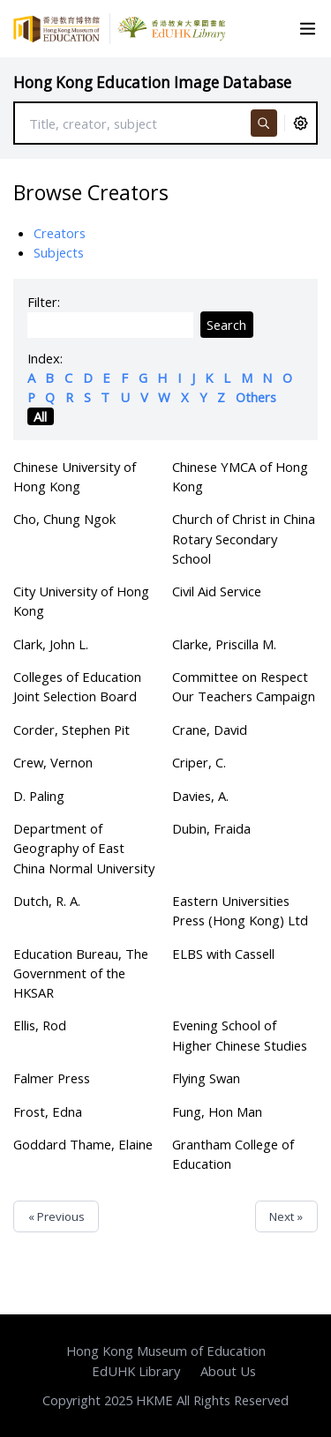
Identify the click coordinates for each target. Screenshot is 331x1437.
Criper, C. (199, 762)
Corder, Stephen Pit (71, 729)
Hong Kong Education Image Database (152, 82)
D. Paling (38, 796)
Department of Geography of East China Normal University (83, 848)
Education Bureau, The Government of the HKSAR (80, 973)
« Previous (56, 1216)
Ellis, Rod (39, 1025)
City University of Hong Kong (81, 600)
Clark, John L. (50, 644)
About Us (228, 1371)
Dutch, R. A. (46, 900)
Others (256, 397)
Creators (60, 233)
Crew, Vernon (53, 762)
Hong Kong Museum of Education (166, 1350)
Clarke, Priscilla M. (224, 644)
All (40, 416)
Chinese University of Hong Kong (74, 476)
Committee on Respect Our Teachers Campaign (243, 686)
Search (226, 324)
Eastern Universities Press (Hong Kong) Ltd (240, 910)
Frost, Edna (47, 1111)
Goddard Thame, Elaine (83, 1144)
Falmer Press (51, 1078)
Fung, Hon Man (217, 1111)
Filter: (43, 302)
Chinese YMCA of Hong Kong (240, 476)
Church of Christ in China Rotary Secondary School (243, 538)
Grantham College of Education (233, 1153)
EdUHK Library (136, 1371)
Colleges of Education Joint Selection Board (77, 686)
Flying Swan (206, 1078)
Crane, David (209, 729)
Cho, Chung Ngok (64, 519)
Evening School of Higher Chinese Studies (239, 1034)
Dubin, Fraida (211, 828)
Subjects (59, 252)
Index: (45, 358)
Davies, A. (200, 796)
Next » (286, 1216)
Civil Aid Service (216, 591)
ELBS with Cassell (223, 953)
